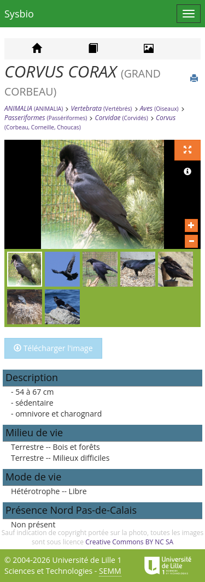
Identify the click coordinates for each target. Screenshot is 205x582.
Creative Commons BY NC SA (129, 542)
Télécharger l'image (53, 348)
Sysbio (19, 13)
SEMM (110, 571)
